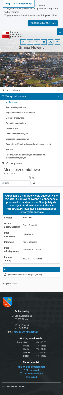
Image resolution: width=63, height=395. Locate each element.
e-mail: (22, 331)
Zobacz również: (31, 362)
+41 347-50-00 (22, 325)
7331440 (21, 386)
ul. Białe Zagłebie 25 (22, 315)
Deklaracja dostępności (31, 366)
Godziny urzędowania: (31, 338)
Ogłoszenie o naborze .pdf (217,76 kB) (23, 275)
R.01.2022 (27, 217)
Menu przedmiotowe (15, 96)
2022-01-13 (28, 234)
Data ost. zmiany (8, 259)
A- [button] (37, 42)
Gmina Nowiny (31, 47)
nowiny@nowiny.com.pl (26, 331)
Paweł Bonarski (30, 225)
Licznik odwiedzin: (9, 386)
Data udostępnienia (11, 250)
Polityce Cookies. (49, 15)
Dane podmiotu (13, 90)
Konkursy (9, 173)
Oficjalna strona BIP (31, 373)
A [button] (23, 42)
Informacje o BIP (13, 163)
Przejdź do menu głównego (18, 3)
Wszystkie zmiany (10, 283)
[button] (44, 42)
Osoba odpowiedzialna (12, 225)
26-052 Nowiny (22, 319)
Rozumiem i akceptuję (43, 23)
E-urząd (31, 377)
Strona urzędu (31, 370)
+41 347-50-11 (22, 328)
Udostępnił (9, 242)
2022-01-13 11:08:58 (32, 249)
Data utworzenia (9, 234)
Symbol (8, 217)
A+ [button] (30, 42)
